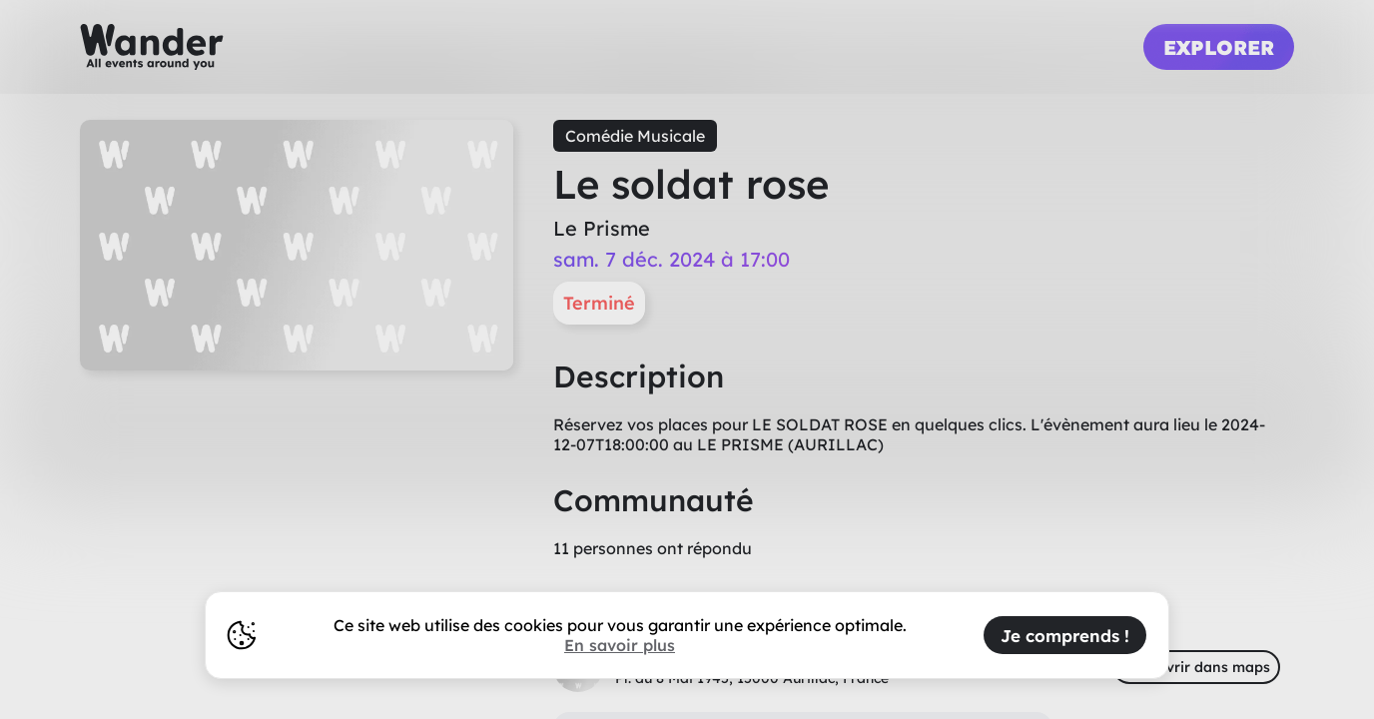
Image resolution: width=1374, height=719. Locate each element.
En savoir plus (619, 645)
